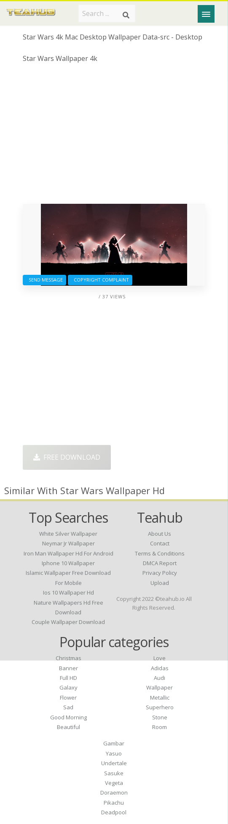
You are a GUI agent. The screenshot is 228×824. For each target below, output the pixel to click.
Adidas (160, 668)
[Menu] (206, 14)
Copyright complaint (100, 279)
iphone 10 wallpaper (68, 563)
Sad (68, 707)
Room (159, 727)
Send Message (44, 279)
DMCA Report (160, 563)
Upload (159, 583)
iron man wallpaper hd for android (68, 553)
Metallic (159, 697)
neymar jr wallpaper (68, 543)
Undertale (114, 763)
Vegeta (114, 783)
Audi (159, 678)
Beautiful (68, 727)
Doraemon (114, 792)
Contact (159, 543)
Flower (68, 697)
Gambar (113, 743)
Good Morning (68, 717)
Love (159, 658)
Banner (68, 668)
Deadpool (113, 812)
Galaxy (68, 687)
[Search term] (107, 13)
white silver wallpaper (68, 533)
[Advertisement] (114, 136)
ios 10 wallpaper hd (68, 592)
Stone (159, 717)
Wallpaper (159, 687)
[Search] (126, 15)
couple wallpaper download (68, 622)
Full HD (68, 678)
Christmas (68, 658)
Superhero (160, 707)
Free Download (66, 457)
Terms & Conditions (160, 553)
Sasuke (113, 773)
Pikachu (114, 802)
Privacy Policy (159, 573)
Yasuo (114, 753)
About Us (159, 533)
